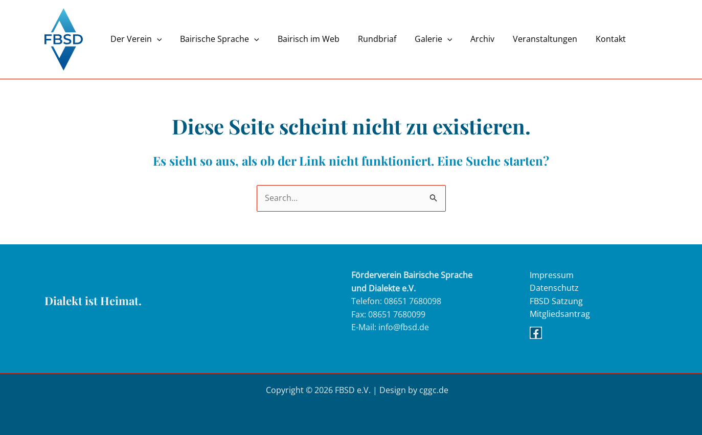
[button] (156, 39)
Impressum (552, 275)
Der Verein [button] (135, 39)
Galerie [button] (424, 39)
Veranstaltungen (532, 39)
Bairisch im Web (303, 39)
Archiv (471, 39)
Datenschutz (554, 288)
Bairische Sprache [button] (216, 39)
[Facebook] (536, 333)
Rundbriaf (370, 39)
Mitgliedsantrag (560, 314)
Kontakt (595, 39)
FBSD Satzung (556, 301)
